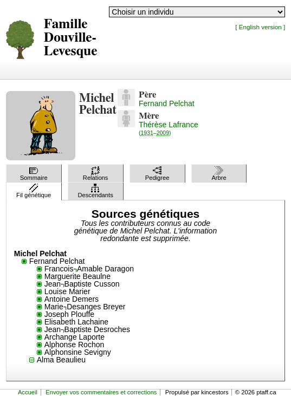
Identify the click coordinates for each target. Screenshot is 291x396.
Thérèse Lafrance (168, 128)
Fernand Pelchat (167, 103)
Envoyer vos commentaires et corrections (101, 392)
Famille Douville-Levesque (71, 37)
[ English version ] (260, 26)
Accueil (27, 392)
